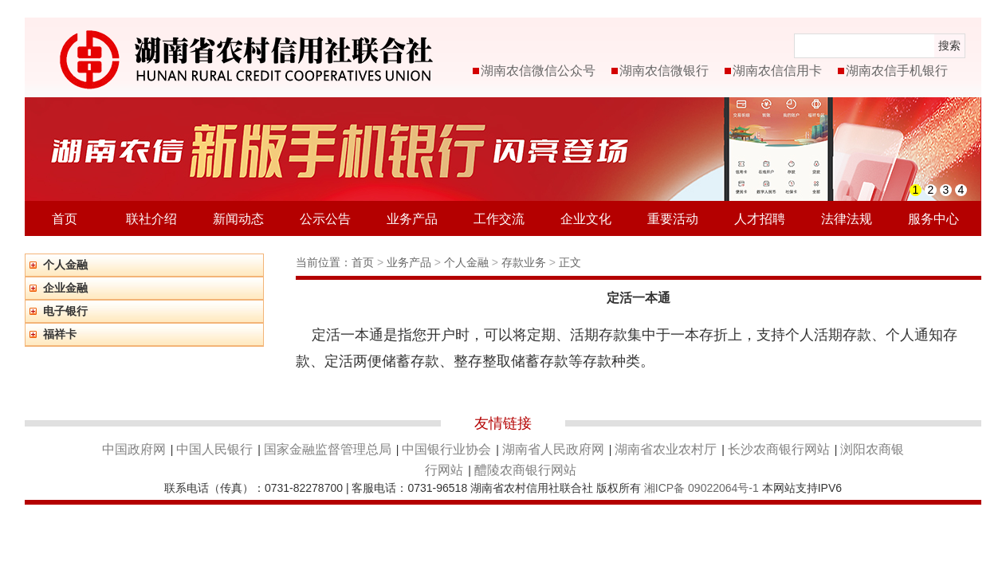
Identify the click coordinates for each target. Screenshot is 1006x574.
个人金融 (65, 264)
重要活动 (672, 219)
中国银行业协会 (446, 449)
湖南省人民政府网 (553, 449)
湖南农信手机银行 (897, 70)
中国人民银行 (214, 449)
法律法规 (846, 219)
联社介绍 (151, 219)
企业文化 (585, 219)
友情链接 (503, 423)
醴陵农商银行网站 (525, 470)
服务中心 (933, 219)
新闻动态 (238, 219)
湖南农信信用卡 (777, 70)
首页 (64, 219)
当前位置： (324, 262)
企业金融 (65, 287)
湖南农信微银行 (664, 70)
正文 (570, 262)
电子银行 (65, 311)
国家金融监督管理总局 (327, 449)
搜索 (949, 45)
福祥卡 (60, 334)
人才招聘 (759, 219)
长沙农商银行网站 (779, 449)
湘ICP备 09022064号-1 (701, 488)
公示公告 (325, 219)
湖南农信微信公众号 (538, 70)
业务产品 (412, 219)
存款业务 (525, 262)
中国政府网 (134, 449)
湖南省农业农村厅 (666, 449)
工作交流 (499, 219)
